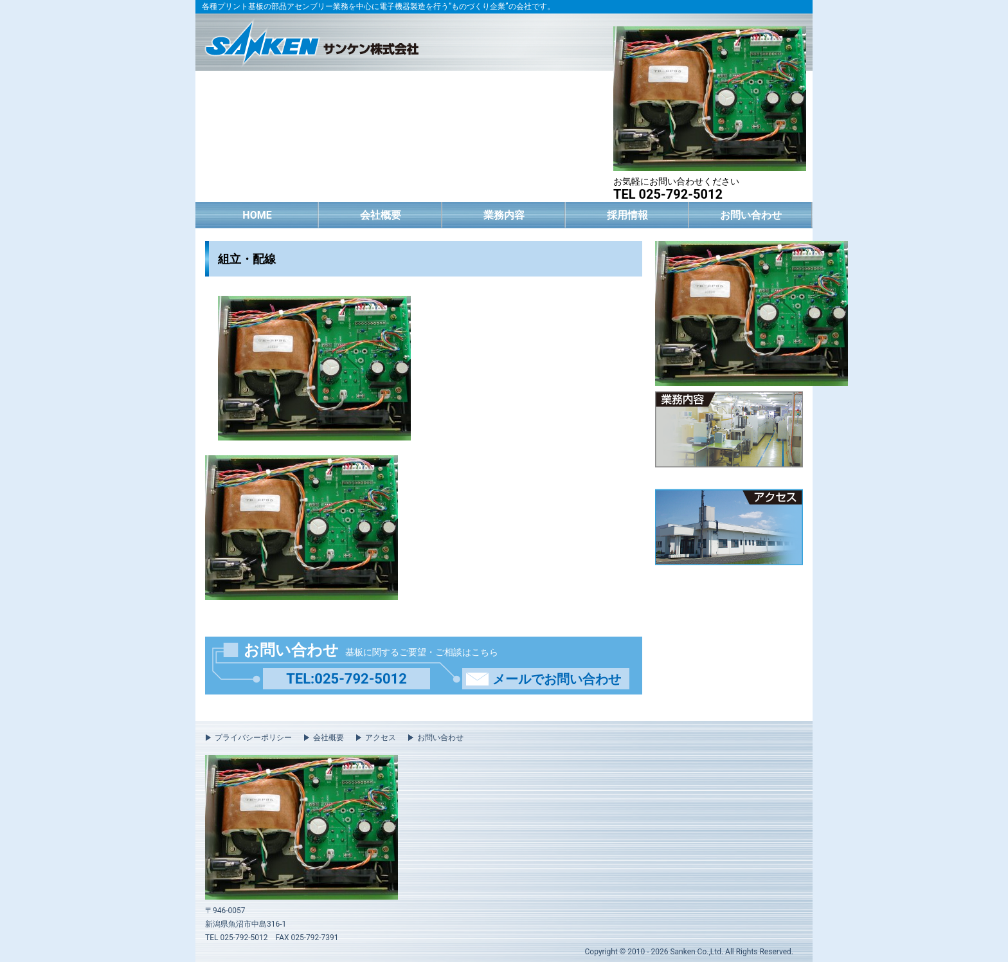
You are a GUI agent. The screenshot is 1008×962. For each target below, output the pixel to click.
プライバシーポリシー (253, 737)
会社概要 (380, 215)
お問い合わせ (751, 215)
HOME (256, 215)
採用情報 (627, 215)
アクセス (380, 737)
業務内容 (504, 215)
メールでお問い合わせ (556, 679)
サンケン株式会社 (311, 41)
